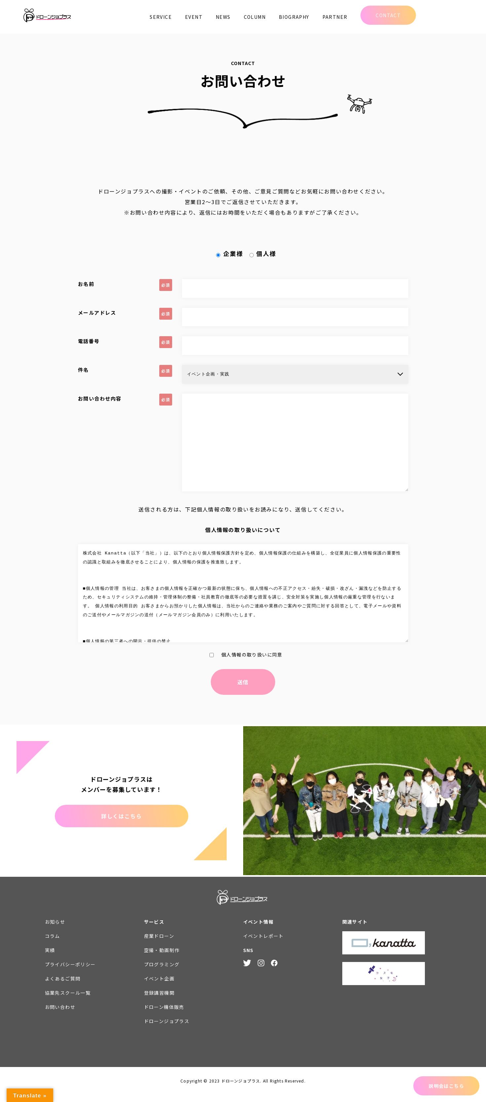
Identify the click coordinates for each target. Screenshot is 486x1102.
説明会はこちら (446, 1086)
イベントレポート (263, 943)
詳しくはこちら (121, 823)
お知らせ (55, 929)
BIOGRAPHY (294, 17)
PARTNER (335, 17)
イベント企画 (159, 985)
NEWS (223, 17)
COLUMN (255, 17)
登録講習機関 (159, 1000)
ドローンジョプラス (167, 1028)
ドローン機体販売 (164, 1014)
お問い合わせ (60, 1014)
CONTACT (388, 15)
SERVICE (161, 17)
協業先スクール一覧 (68, 1000)
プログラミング (162, 971)
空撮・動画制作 (162, 957)
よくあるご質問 (63, 985)
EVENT (194, 17)
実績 (50, 957)
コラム (52, 943)
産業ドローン (159, 943)
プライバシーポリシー (70, 971)
